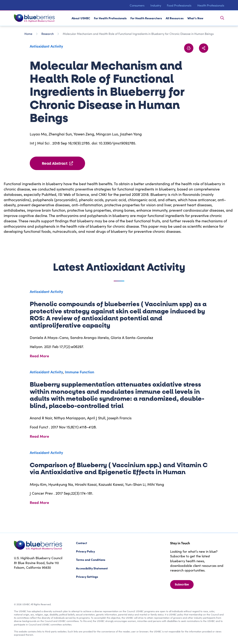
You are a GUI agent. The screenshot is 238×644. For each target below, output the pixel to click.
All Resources (175, 18)
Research (47, 34)
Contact (81, 543)
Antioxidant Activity (46, 46)
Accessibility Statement (92, 568)
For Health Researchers (146, 18)
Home (28, 34)
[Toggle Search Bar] (222, 18)
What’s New (195, 18)
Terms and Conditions (90, 560)
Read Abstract (57, 163)
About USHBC (81, 18)
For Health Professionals (110, 18)
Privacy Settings (87, 576)
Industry (155, 5)
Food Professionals (179, 5)
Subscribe (182, 584)
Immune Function (79, 371)
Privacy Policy (85, 551)
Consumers (137, 5)
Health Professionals (210, 5)
